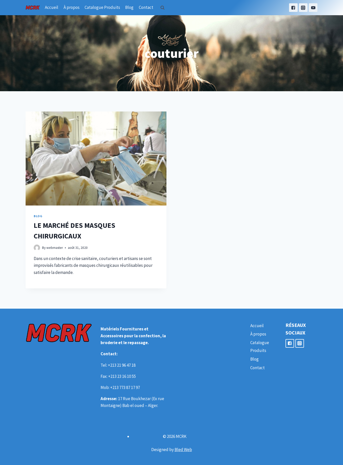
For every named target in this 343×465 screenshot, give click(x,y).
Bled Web (183, 449)
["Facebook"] (293, 7)
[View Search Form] (162, 7)
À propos (72, 7)
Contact (146, 7)
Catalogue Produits (102, 7)
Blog (129, 7)
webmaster (54, 248)
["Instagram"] (303, 7)
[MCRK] (33, 7)
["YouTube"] (313, 7)
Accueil (51, 7)
